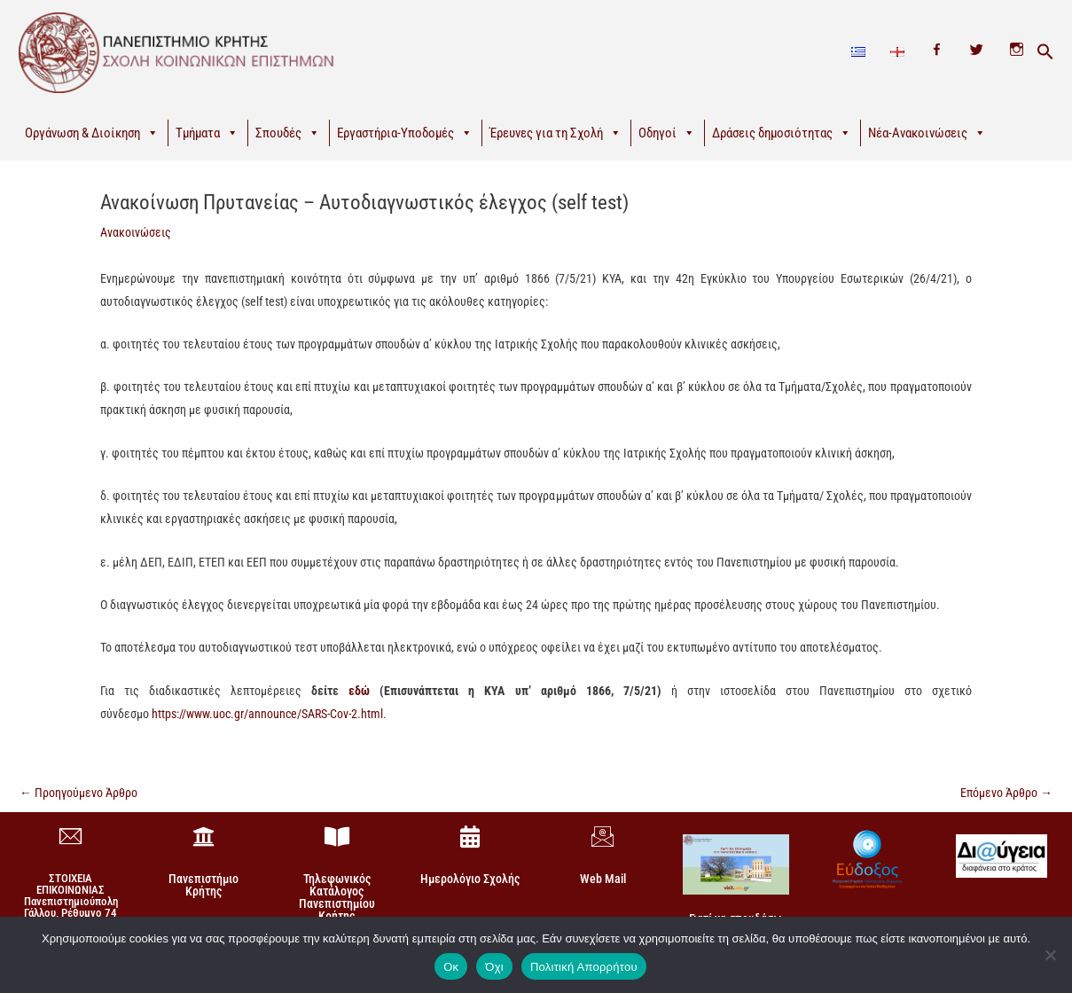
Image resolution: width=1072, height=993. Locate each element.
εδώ (359, 691)
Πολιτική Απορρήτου (584, 966)
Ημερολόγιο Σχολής (470, 879)
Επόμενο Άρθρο (1006, 793)
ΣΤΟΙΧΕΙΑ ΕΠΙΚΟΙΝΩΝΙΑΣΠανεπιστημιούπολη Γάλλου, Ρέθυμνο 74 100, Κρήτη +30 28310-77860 (71, 907)
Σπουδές (287, 133)
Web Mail (603, 879)
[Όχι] (1050, 955)
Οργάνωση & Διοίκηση (92, 133)
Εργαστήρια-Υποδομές (405, 133)
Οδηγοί (666, 133)
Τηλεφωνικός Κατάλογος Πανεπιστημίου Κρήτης (337, 897)
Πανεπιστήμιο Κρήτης (203, 885)
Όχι (494, 966)
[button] (1045, 52)
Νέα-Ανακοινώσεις (927, 133)
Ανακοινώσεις (135, 232)
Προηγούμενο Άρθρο (78, 793)
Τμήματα (207, 133)
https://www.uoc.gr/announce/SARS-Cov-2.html (267, 714)
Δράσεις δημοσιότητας (781, 133)
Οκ (450, 966)
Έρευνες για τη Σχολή (555, 133)
